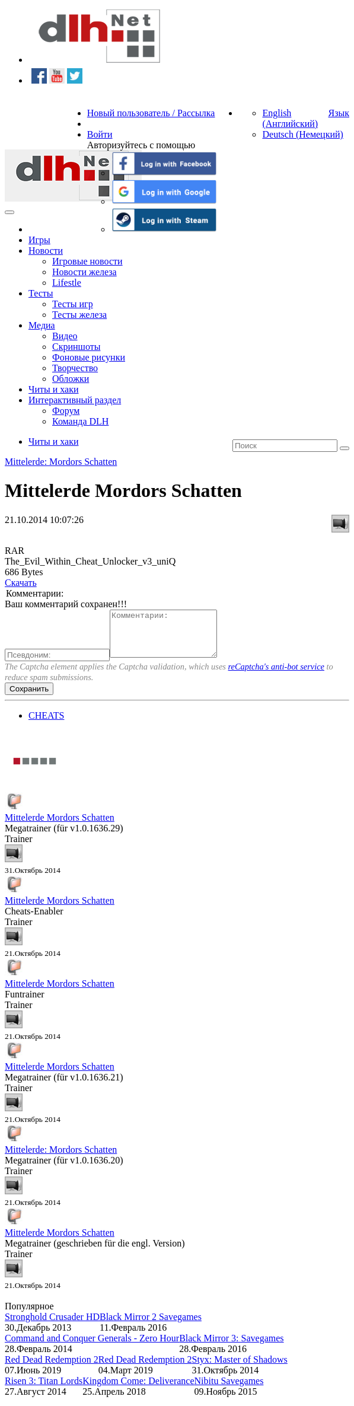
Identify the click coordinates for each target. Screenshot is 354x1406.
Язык (338, 113)
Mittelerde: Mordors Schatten (61, 462)
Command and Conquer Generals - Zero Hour (92, 1347)
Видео (64, 336)
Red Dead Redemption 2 (51, 1368)
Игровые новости (87, 261)
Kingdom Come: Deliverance (138, 1390)
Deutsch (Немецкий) (302, 134)
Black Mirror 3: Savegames (231, 1347)
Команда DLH (80, 421)
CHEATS (46, 724)
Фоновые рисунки (88, 357)
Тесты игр (72, 304)
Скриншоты (76, 347)
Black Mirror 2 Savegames (151, 1326)
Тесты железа (79, 315)
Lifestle (66, 283)
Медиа (41, 325)
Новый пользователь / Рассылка (151, 113)
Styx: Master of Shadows (240, 1368)
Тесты (40, 293)
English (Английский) (290, 118)
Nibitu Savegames (229, 1390)
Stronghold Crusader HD (52, 1326)
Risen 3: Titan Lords (43, 1390)
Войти (100, 134)
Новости (45, 251)
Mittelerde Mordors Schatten (59, 826)
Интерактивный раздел (74, 400)
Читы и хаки (53, 389)
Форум (65, 411)
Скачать (21, 583)
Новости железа (84, 272)
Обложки (70, 379)
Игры (39, 240)
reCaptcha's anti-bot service (276, 675)
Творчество (75, 368)
